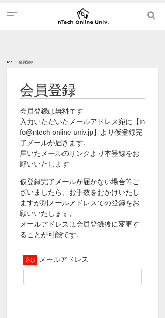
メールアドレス (63, 259)
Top (9, 62)
